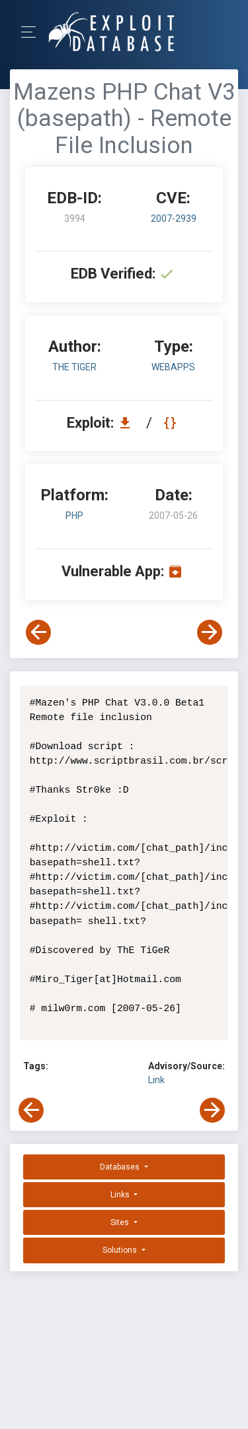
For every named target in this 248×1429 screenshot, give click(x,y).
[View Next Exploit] (209, 632)
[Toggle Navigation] (33, 32)
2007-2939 (173, 218)
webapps (173, 367)
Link (156, 1080)
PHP (74, 515)
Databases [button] (121, 1167)
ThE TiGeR (74, 367)
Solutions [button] (121, 1250)
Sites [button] (120, 1222)
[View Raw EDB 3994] (171, 423)
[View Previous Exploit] (38, 632)
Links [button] (121, 1194)
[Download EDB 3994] (128, 423)
